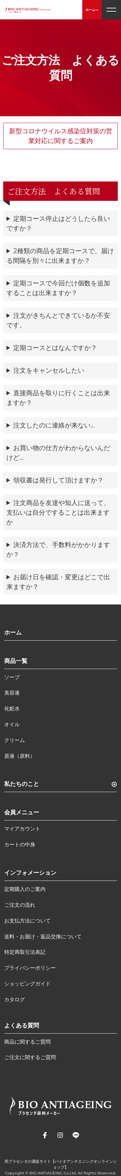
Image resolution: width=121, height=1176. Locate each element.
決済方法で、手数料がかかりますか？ (58, 549)
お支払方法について (27, 921)
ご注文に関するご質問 (30, 1057)
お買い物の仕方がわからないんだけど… (58, 452)
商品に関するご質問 (27, 1042)
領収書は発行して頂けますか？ (58, 480)
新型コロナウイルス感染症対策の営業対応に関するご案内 (60, 136)
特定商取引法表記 (24, 952)
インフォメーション (30, 872)
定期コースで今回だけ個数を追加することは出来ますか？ (58, 288)
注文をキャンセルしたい (48, 370)
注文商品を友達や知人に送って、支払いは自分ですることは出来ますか (58, 512)
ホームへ (92, 10)
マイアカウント (22, 829)
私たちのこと (21, 784)
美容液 (12, 693)
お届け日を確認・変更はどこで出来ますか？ (58, 582)
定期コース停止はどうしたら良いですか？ (58, 223)
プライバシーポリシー (30, 968)
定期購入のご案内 (24, 889)
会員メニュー (21, 812)
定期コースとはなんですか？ (55, 348)
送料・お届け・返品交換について (43, 937)
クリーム (14, 740)
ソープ (12, 677)
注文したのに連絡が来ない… (54, 425)
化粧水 (12, 709)
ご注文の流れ (19, 905)
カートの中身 (19, 844)
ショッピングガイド (27, 984)
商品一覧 (15, 661)
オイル (12, 724)
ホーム (13, 632)
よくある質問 (21, 1025)
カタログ (14, 999)
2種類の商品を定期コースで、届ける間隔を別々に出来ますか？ (60, 255)
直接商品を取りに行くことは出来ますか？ (58, 398)
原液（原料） (19, 756)
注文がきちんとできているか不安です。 (58, 320)
